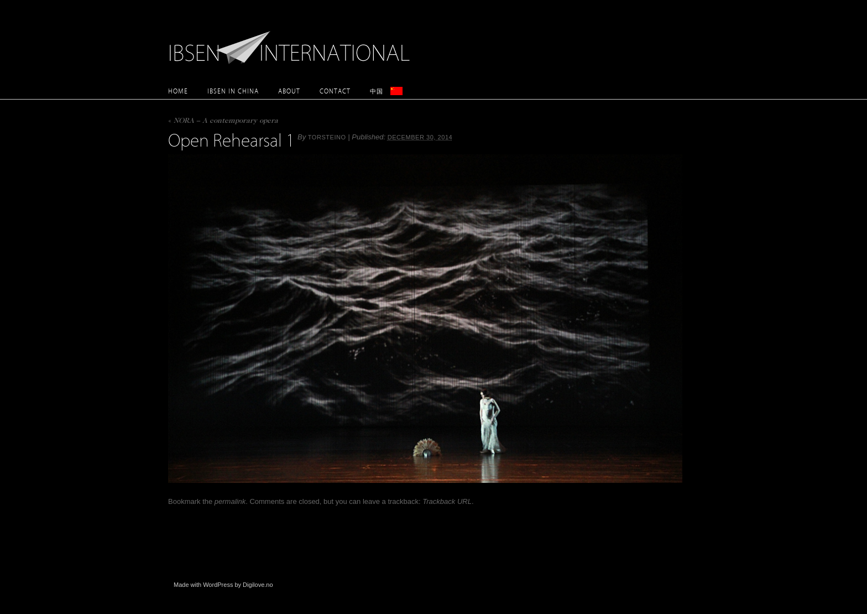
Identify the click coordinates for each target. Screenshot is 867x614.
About (289, 91)
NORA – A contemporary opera (223, 121)
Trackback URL (447, 501)
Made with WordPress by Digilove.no (223, 584)
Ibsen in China (233, 91)
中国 (376, 91)
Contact (335, 91)
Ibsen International (292, 41)
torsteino (327, 137)
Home (178, 91)
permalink (230, 501)
